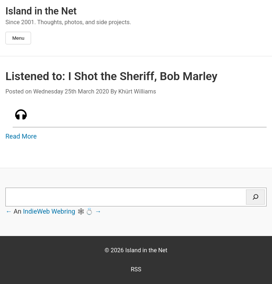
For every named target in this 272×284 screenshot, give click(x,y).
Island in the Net (41, 11)
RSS (136, 269)
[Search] (255, 197)
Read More (21, 136)
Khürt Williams (137, 91)
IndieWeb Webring (49, 211)
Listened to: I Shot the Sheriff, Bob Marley (111, 76)
